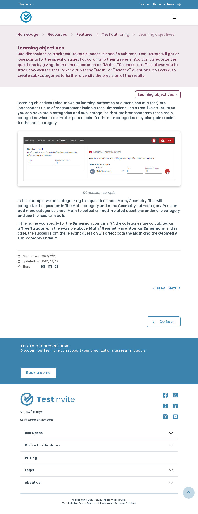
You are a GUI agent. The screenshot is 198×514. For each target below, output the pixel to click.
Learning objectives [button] (156, 94)
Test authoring (115, 34)
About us (32, 482)
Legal (29, 470)
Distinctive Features (42, 445)
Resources (57, 34)
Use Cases (34, 433)
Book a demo (164, 4)
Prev (159, 288)
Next (174, 288)
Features (84, 34)
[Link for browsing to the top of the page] (189, 493)
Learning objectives (156, 34)
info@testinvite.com (36, 420)
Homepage (28, 34)
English (25, 4)
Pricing (31, 457)
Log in (144, 4)
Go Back (164, 321)
